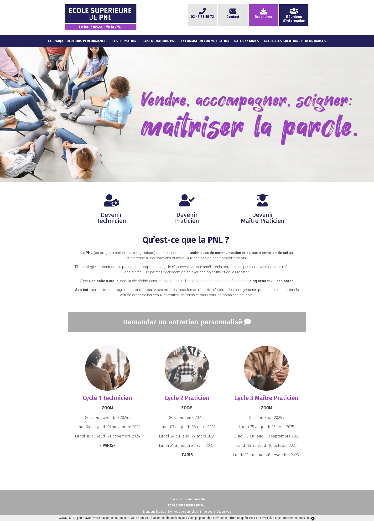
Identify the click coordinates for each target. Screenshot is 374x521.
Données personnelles (183, 511)
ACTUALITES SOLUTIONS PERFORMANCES (295, 41)
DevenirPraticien (187, 212)
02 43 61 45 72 (202, 15)
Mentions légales (154, 511)
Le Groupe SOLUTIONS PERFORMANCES (78, 41)
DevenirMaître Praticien (263, 212)
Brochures (263, 15)
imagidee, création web (215, 511)
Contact (232, 15)
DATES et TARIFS (246, 41)
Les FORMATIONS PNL (159, 41)
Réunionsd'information (294, 17)
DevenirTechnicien (111, 212)
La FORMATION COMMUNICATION (205, 41)
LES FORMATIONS (125, 41)
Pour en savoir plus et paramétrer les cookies (279, 518)
